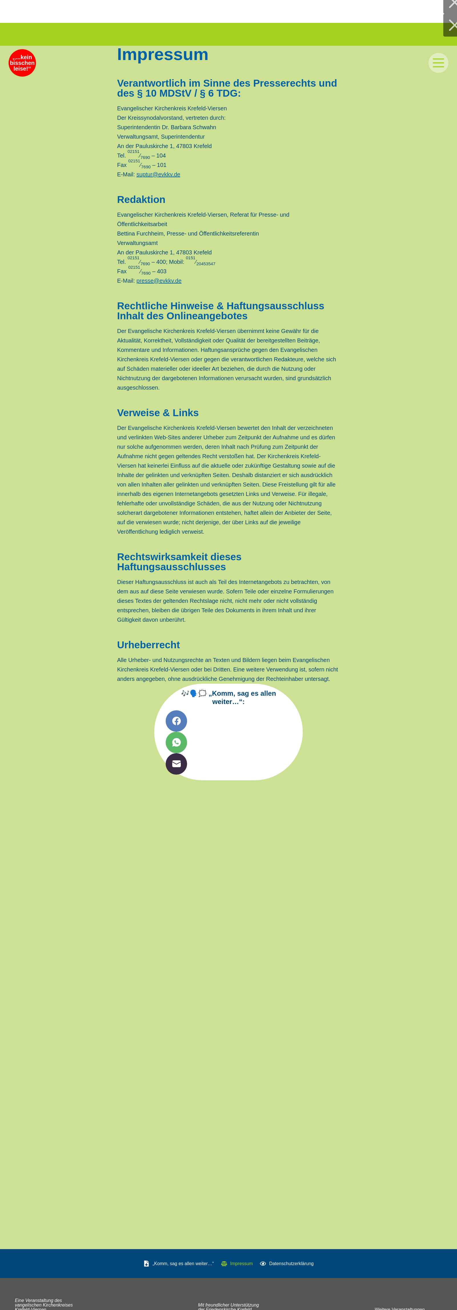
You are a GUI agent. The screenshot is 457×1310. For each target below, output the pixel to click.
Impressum (237, 1264)
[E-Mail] (228, 764)
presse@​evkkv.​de (159, 281)
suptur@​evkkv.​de (158, 174)
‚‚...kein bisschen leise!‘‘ (23, 64)
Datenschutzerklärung (287, 1264)
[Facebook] (228, 721)
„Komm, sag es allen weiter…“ (178, 1264)
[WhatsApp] (228, 742)
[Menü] (438, 63)
